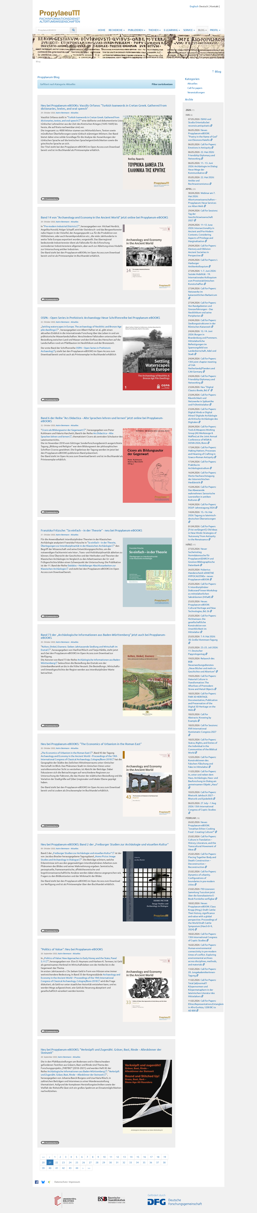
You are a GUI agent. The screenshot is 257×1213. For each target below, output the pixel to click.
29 (103, 1162)
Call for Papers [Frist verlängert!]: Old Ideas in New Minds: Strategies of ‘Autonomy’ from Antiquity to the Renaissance (202, 533)
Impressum (74, 1181)
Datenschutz (60, 1181)
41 (56, 1167)
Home (101, 29)
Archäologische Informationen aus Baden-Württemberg (76, 1071)
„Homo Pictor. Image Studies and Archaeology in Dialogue (78, 858)
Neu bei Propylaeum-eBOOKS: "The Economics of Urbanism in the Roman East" (91, 743)
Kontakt (214, 6)
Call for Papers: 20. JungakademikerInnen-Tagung (202, 972)
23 (63, 1162)
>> (89, 1167)
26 (83, 1162)
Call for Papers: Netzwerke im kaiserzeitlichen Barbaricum (202, 291)
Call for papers (195, 87)
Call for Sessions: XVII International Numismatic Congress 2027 (203, 728)
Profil (215, 29)
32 (124, 1162)
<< (43, 1156)
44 (77, 1167)
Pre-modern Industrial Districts (60, 226)
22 (56, 1162)
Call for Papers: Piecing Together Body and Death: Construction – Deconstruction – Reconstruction (202, 860)
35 (144, 1162)
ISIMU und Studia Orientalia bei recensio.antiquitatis (199, 122)
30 (110, 1162)
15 (138, 1156)
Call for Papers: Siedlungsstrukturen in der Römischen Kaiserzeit (202, 323)
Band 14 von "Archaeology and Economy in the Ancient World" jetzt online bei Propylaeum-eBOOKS (104, 217)
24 (70, 1162)
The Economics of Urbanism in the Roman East (65, 752)
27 (90, 1162)
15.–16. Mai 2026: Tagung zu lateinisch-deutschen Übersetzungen (202, 515)
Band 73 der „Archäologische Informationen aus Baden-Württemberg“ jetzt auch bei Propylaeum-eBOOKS (103, 636)
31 (117, 1162)
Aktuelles (74, 112)
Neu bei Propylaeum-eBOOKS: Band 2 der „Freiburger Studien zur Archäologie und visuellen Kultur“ (104, 844)
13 (124, 1156)
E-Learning (172, 29)
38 (164, 1162)
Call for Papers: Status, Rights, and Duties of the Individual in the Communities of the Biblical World (202, 746)
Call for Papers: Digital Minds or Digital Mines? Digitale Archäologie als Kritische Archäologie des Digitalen (203, 415)
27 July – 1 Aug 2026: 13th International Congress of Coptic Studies (202, 806)
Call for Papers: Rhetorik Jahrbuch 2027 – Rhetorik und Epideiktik (202, 795)
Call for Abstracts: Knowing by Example (199, 717)
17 (151, 1156)
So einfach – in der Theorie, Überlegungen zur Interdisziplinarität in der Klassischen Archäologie (78, 544)
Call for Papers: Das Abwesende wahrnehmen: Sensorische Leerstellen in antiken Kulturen (202, 493)
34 (137, 1162)
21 (50, 1162)
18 (158, 1156)
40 (50, 1167)
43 (70, 1167)
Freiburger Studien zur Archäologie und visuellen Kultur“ (82, 852)
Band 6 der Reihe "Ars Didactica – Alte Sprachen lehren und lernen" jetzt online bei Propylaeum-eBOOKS (102, 419)
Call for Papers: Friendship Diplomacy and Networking (202, 379)
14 (131, 1156)
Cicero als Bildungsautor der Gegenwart (62, 429)
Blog (202, 29)
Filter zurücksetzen (162, 84)
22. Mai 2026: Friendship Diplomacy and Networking (201, 155)
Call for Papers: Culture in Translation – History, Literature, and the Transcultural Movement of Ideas (202, 843)
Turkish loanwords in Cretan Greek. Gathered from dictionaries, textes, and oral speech (80, 119)
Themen (154, 29)
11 (111, 1156)
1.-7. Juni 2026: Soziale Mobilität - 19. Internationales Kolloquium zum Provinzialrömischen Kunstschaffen (202, 277)
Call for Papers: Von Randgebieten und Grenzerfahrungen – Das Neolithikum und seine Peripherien (202, 309)
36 (150, 1162)
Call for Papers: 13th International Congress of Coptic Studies (202, 937)
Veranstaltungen (196, 92)
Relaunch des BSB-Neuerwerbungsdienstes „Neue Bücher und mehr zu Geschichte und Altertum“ (202, 665)
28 (97, 1162)
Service (189, 29)
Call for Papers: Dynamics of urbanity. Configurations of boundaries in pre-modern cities (202, 878)
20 (43, 1162)
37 (157, 1162)
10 (104, 1156)
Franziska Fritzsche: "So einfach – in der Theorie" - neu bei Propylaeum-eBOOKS (91, 530)
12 (117, 1156)
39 (43, 1167)
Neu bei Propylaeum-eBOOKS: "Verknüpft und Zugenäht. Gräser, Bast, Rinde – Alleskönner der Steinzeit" (101, 1051)
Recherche (117, 29)
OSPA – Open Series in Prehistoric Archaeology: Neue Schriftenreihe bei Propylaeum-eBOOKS (100, 317)
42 (63, 1167)
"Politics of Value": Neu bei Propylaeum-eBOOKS (72, 949)
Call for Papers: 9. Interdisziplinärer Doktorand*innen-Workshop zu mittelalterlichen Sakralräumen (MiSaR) (202, 590)
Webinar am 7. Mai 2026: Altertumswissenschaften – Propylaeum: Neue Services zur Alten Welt (202, 199)
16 (144, 1156)
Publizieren (136, 29)
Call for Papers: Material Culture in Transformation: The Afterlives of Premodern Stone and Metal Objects (202, 682)
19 (164, 1156)
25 (77, 1162)
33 (130, 1162)
